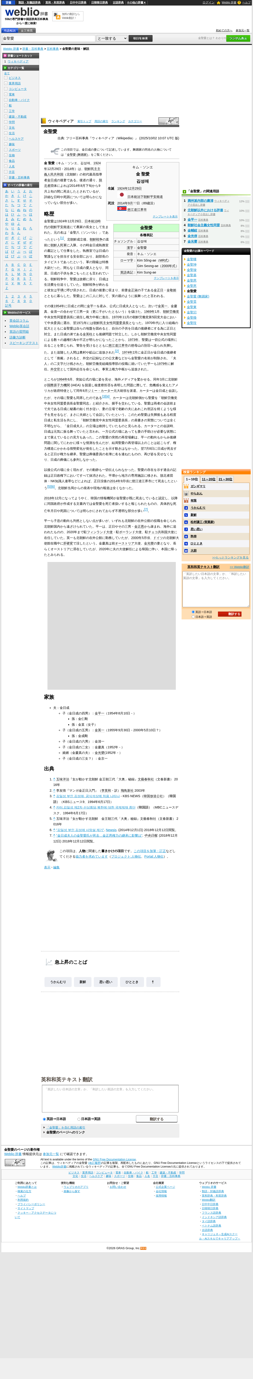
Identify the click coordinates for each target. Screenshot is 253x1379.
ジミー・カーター (101, 390)
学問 (12, 122)
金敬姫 (171, 290)
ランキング (118, 121)
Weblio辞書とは (27, 1186)
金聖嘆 (192, 259)
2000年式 (168, 266)
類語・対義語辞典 (29, 2)
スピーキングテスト (23, 343)
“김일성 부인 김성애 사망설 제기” (80, 830)
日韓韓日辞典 (99, 2)
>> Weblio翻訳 (239, 567)
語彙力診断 (17, 337)
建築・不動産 (18, 116)
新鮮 (82, 982)
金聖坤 (192, 264)
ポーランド (127, 532)
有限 (194, 500)
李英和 (106, 790)
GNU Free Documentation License (114, 1159)
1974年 (127, 352)
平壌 (60, 290)
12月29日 (135, 188)
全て (7, 73)
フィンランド (96, 532)
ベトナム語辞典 (211, 1225)
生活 (12, 133)
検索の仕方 (24, 1191)
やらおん (197, 493)
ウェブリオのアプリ (76, 1186)
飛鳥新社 (127, 790)
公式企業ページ (165, 1186)
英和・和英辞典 (55, 2)
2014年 (122, 203)
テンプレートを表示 (165, 216)
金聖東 (192, 307)
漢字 (130, 248)
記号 (8, 305)
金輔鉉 (192, 230)
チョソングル (123, 241)
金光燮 (149, 543)
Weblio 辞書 (229, 2)
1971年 (81, 323)
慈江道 (132, 209)
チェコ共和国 (158, 532)
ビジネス (15, 78)
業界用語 (15, 83)
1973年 (133, 340)
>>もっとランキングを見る (230, 557)
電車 (12, 94)
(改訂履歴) (94, 1163)
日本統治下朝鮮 (138, 197)
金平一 (92, 306)
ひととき (132, 982)
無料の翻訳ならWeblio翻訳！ (71, 16)
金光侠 (192, 236)
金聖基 (192, 275)
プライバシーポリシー (31, 1204)
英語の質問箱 (19, 331)
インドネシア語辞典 (214, 1217)
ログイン (209, 2)
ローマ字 (126, 260)
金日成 (52, 180)
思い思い (105, 982)
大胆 (194, 550)
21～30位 (225, 479)
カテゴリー (135, 121)
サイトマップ (26, 1208)
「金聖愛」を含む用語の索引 (65, 1127)
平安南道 (156, 197)
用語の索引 (101, 121)
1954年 (59, 306)
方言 (12, 172)
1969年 (149, 311)
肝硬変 (68, 543)
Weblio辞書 (59, 1166)
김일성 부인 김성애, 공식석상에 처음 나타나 (88, 796)
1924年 (122, 188)
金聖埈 (192, 270)
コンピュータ (18, 89)
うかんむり (58, 982)
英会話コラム (19, 320)
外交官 (55, 369)
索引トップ (84, 121)
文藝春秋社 (146, 779)
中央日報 (150, 835)
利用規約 (23, 1199)
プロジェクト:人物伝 (126, 856)
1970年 (117, 317)
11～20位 (208, 479)
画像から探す (72, 1191)
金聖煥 (192, 317)
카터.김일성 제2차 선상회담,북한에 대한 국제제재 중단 (95, 807)
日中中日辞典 (78, 2)
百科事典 (53, 49)
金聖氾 (192, 312)
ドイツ (158, 538)
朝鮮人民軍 (58, 245)
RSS (143, 1248)
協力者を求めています (92, 856)
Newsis (111, 830)
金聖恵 (192, 286)
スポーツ (15, 150)
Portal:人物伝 (154, 856)
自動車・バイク (19, 100)
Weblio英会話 (19, 326)
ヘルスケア (16, 138)
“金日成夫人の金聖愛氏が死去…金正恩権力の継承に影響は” (99, 835)
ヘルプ (246, 2)
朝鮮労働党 (171, 311)
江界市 (142, 209)
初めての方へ (224, 30)
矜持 (194, 536)
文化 (12, 127)
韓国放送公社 (153, 796)
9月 (130, 203)
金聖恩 (192, 280)
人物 (82, 851)
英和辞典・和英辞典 (214, 1195)
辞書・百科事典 (32, 49)
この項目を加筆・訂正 (150, 851)
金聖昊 (192, 301)
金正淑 (133, 290)
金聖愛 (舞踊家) (77, 154)
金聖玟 (192, 323)
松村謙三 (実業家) (202, 522)
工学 (12, 111)
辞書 (8, 2)
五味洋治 (62, 779)
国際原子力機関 (58, 385)
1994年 (62, 379)
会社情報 (161, 1191)
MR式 (163, 260)
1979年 (162, 364)
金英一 (163, 306)
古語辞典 (118, 2)
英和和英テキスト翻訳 (67, 1079)
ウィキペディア (61, 121)
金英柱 (87, 334)
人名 (12, 166)
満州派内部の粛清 (200, 200)
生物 (12, 155)
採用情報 (161, 1195)
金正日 (158, 290)
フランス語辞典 (211, 1212)
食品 (12, 161)
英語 (123, 272)
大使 (109, 532)
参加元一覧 (243, 30)
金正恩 (139, 526)
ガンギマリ (198, 486)
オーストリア (124, 543)
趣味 (12, 144)
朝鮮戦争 (96, 239)
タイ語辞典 (209, 1221)
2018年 (49, 498)
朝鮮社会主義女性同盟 (204, 225)
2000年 (136, 538)
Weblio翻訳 (208, 1199)
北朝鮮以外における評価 (205, 210)
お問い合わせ (118, 1186)
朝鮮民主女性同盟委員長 (111, 323)
